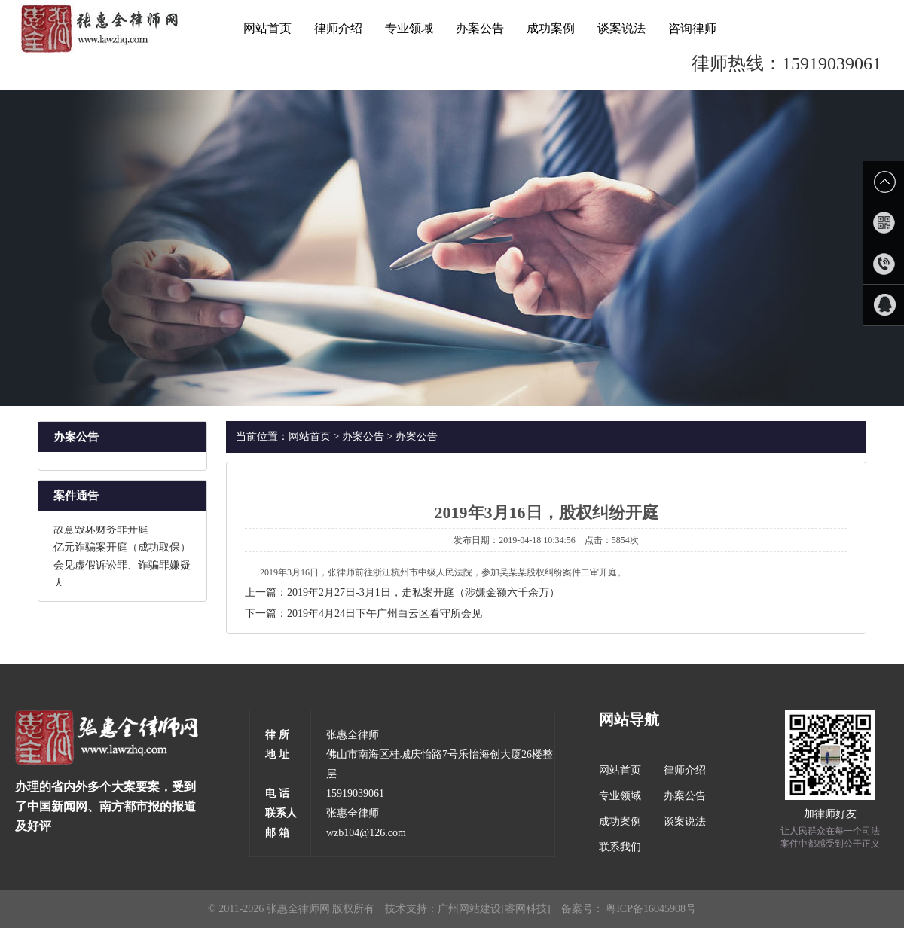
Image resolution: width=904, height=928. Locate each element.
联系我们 (620, 847)
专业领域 (409, 28)
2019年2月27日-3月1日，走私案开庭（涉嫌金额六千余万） (423, 592)
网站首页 (267, 28)
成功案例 (551, 28)
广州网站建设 (469, 908)
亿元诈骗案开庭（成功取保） (122, 549)
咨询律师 (692, 28)
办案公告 (480, 28)
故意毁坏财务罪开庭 (100, 531)
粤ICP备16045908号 (651, 908)
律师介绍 (338, 28)
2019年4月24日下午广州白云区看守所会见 (384, 613)
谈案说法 (621, 28)
